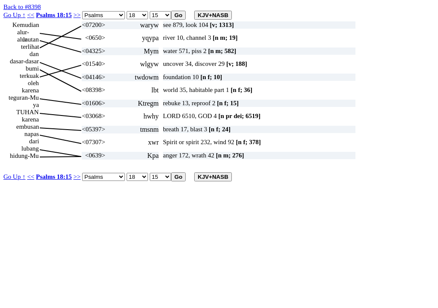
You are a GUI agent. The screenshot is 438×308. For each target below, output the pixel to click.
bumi (32, 68)
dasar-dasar (24, 61)
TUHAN (27, 112)
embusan (27, 126)
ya (36, 104)
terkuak (29, 75)
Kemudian (25, 24)
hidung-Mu (24, 155)
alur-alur (23, 32)
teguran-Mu (24, 97)
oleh (33, 83)
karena (30, 90)
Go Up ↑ (14, 15)
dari (34, 141)
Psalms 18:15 (54, 15)
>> (77, 15)
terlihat (30, 46)
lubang (30, 148)
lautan (31, 39)
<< (30, 15)
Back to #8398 (22, 6)
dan (34, 53)
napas (31, 133)
